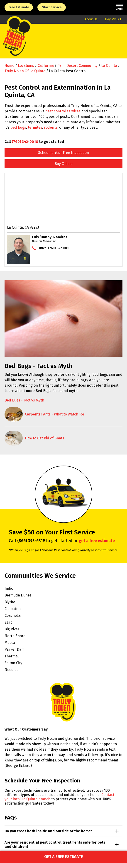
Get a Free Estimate (63, 856)
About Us (91, 19)
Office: (54, 248)
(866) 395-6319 (31, 540)
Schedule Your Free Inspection (63, 153)
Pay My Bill (113, 19)
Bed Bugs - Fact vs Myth (24, 400)
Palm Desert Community (77, 65)
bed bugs (18, 127)
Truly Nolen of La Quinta (25, 71)
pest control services (63, 111)
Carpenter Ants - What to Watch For (54, 414)
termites (35, 127)
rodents (50, 127)
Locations (26, 65)
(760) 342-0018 (25, 141)
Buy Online (64, 164)
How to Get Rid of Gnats (44, 438)
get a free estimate (97, 540)
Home (9, 65)
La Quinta (109, 65)
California (46, 65)
